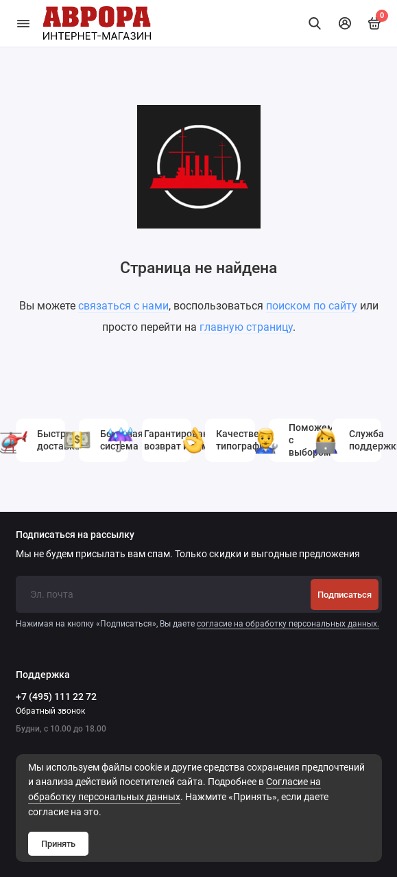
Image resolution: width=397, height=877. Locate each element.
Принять (58, 844)
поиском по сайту (311, 305)
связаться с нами (123, 305)
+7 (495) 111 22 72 (56, 696)
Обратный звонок (50, 711)
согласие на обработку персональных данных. (288, 624)
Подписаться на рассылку (75, 535)
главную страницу (246, 327)
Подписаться (344, 594)
